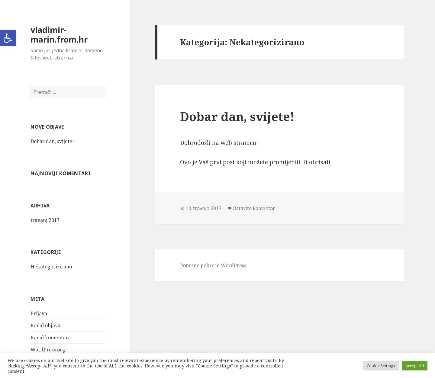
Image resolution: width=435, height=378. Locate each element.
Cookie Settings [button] (381, 365)
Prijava (39, 313)
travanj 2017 (45, 220)
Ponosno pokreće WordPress (213, 265)
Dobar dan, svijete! (52, 141)
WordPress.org (48, 349)
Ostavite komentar (254, 208)
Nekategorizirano (51, 266)
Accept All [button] (414, 365)
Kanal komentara (51, 337)
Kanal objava (45, 325)
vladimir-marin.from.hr (59, 34)
